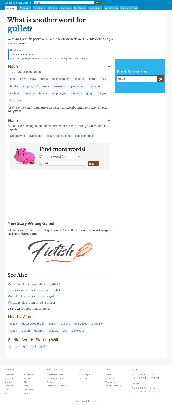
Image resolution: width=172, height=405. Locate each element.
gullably (39, 330)
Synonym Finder (36, 308)
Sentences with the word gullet (33, 290)
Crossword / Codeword (57, 385)
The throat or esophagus (22, 54)
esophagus (30, 86)
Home (108, 374)
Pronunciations (129, 8)
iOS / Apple (84, 374)
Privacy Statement (113, 385)
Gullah (26, 330)
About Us (109, 378)
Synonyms (11, 8)
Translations (80, 8)
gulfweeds (78, 330)
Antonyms (25, 8)
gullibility (97, 323)
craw (22, 78)
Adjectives (28, 374)
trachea (14, 93)
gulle (43, 346)
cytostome (35, 135)
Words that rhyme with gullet (33, 296)
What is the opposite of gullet (32, 284)
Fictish (75, 230)
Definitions (39, 8)
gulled (13, 330)
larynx (102, 93)
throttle (13, 86)
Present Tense (30, 393)
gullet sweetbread (33, 323)
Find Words (95, 8)
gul (25, 346)
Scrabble (51, 382)
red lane (95, 86)
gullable (53, 330)
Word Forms (111, 8)
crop (12, 78)
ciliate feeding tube (59, 135)
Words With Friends (55, 378)
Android (83, 378)
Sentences (65, 8)
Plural (26, 382)
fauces (43, 93)
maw (33, 78)
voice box (15, 100)
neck (46, 86)
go (160, 79)
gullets (13, 323)
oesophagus (60, 78)
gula (103, 78)
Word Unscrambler (55, 374)
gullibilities (80, 323)
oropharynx (59, 93)
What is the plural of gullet (30, 302)
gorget (90, 93)
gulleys (65, 323)
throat (44, 78)
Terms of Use (111, 382)
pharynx (79, 78)
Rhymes (52, 8)
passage (76, 93)
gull (65, 330)
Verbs (7, 393)
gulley (52, 323)
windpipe (29, 93)
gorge (92, 78)
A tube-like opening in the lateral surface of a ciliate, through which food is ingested (50, 58)
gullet (62, 163)
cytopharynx (77, 86)
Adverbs (27, 378)
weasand (59, 86)
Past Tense (28, 389)
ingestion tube (84, 135)
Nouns (7, 389)
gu (17, 346)
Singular (27, 385)
